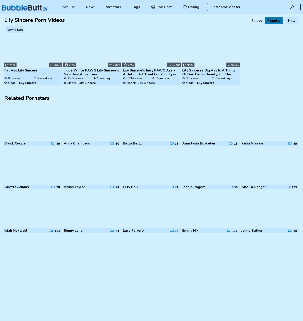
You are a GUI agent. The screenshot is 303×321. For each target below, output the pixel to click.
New (90, 7)
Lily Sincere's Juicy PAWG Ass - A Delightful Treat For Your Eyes (150, 72)
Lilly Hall (130, 187)
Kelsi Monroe (252, 143)
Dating (191, 7)
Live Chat (161, 7)
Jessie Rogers (194, 187)
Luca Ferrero (133, 231)
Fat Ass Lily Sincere (20, 70)
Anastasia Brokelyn (198, 143)
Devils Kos (15, 29)
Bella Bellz (132, 143)
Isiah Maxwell (15, 231)
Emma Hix (190, 231)
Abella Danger (253, 187)
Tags (136, 7)
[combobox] (253, 7)
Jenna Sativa (251, 231)
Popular (68, 7)
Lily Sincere (27, 83)
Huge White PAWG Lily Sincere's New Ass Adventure (91, 72)
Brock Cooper (15, 143)
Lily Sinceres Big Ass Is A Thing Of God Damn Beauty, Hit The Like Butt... (208, 72)
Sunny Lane (73, 231)
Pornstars (113, 7)
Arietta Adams (16, 187)
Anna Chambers (77, 143)
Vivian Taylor (74, 187)
